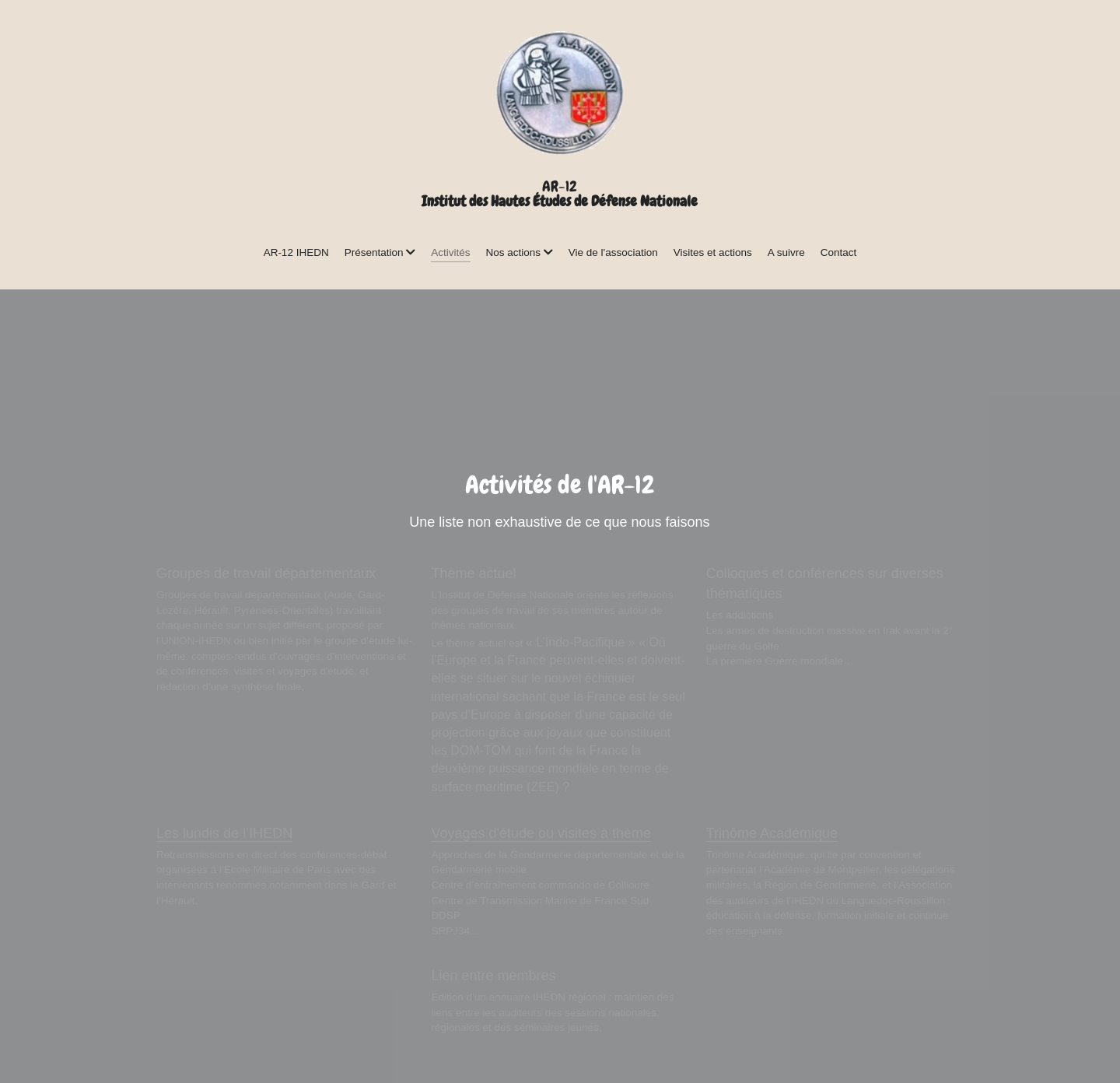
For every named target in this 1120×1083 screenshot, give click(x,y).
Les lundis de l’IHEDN (224, 833)
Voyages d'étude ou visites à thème (541, 833)
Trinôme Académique (772, 833)
